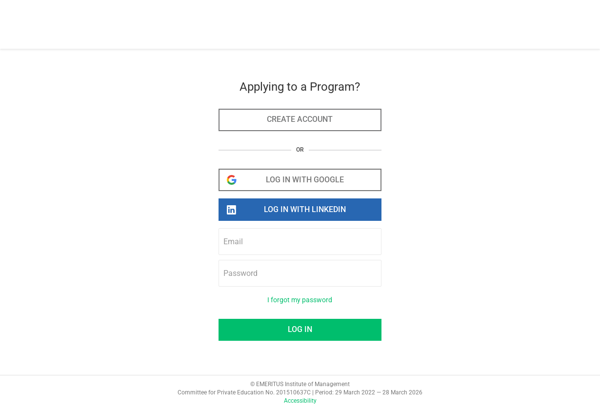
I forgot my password (299, 300)
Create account (300, 119)
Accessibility (300, 400)
